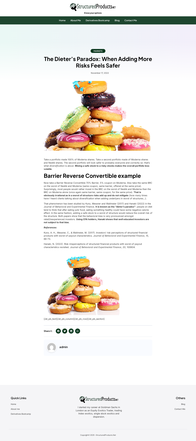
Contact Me (130, 20)
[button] (58, 331)
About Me (75, 20)
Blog (117, 20)
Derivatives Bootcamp (98, 20)
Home (62, 20)
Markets (98, 51)
